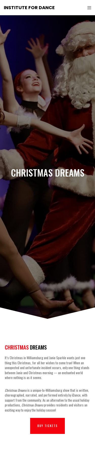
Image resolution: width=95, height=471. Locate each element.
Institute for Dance (29, 7)
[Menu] (88, 7)
